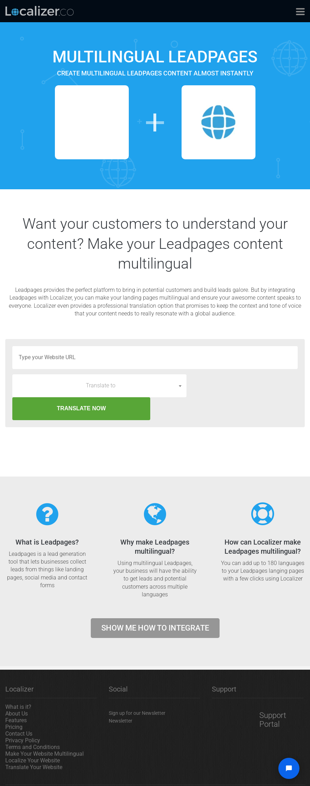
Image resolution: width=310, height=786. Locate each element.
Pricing (14, 704)
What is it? (18, 684)
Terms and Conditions (32, 724)
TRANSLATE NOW (244, 385)
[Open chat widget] (288, 768)
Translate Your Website (33, 744)
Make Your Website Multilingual (44, 730)
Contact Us (18, 710)
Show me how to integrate (155, 605)
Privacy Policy (22, 717)
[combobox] (99, 385)
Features (16, 697)
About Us (16, 690)
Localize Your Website (32, 737)
